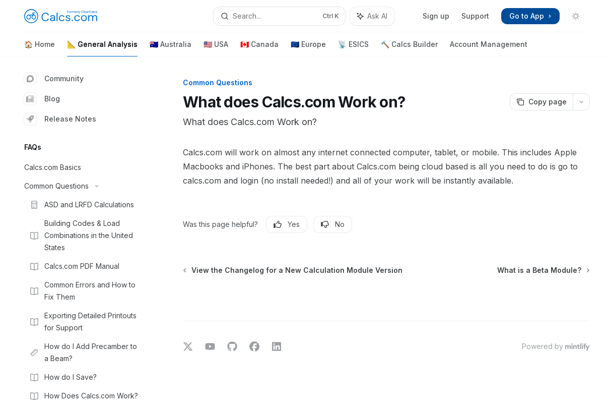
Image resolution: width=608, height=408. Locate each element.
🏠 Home (39, 48)
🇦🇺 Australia (170, 48)
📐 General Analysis (102, 48)
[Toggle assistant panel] (372, 16)
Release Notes (60, 119)
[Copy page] (541, 101)
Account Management (488, 48)
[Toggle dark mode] (576, 16)
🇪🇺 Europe (308, 48)
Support (475, 16)
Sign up (436, 16)
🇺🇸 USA (216, 48)
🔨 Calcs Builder (409, 48)
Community (54, 79)
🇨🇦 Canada (259, 48)
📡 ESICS (353, 48)
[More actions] (581, 101)
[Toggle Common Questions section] (80, 186)
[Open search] (280, 16)
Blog (42, 99)
